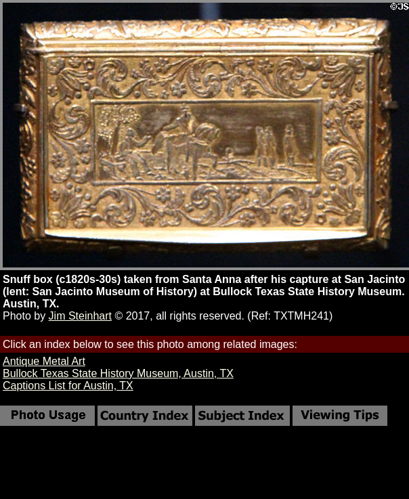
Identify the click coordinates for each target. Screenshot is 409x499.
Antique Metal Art (44, 361)
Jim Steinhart (80, 316)
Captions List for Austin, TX (68, 385)
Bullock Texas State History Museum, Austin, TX (118, 373)
